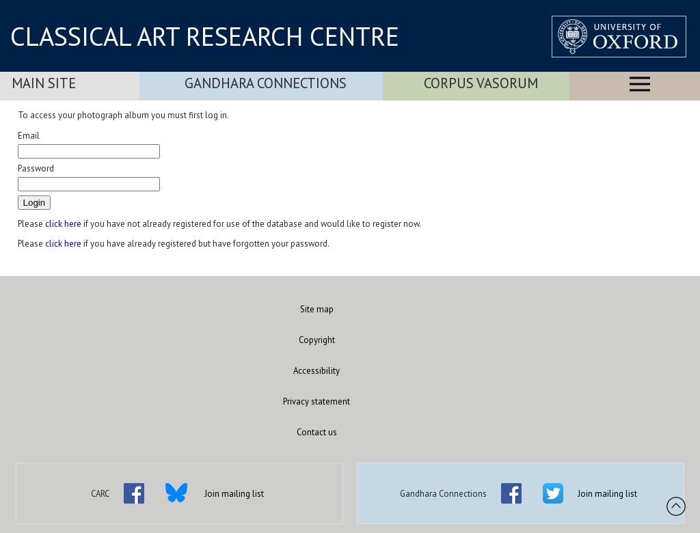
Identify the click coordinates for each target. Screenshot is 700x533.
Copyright (317, 340)
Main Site (44, 83)
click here (63, 224)
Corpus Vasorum (481, 83)
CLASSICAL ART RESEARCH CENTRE (204, 36)
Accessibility (316, 371)
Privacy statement (316, 401)
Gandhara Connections (266, 83)
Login (34, 202)
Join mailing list (234, 494)
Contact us (317, 432)
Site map (317, 309)
